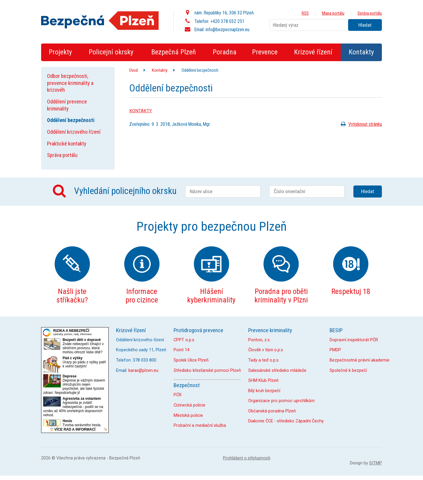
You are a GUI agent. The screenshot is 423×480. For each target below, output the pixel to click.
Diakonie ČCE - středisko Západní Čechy (286, 421)
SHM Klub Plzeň (263, 380)
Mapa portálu (333, 13)
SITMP (375, 463)
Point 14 (181, 349)
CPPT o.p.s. (184, 339)
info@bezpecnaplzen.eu (227, 29)
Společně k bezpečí (348, 370)
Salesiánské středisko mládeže (277, 370)
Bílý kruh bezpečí (264, 390)
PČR (178, 394)
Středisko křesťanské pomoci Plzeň (207, 370)
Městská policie (188, 415)
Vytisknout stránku (360, 124)
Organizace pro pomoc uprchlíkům (281, 400)
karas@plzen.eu (143, 370)
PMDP (335, 349)
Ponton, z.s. (259, 339)
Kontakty (159, 70)
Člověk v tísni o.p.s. (266, 349)
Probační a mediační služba (200, 425)
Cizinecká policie (189, 405)
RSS (305, 13)
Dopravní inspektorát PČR (354, 339)
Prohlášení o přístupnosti (246, 458)
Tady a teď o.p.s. (263, 360)
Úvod (133, 70)
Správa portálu (369, 13)
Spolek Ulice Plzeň (191, 360)
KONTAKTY (140, 110)
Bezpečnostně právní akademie (360, 360)
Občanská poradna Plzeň (272, 411)
